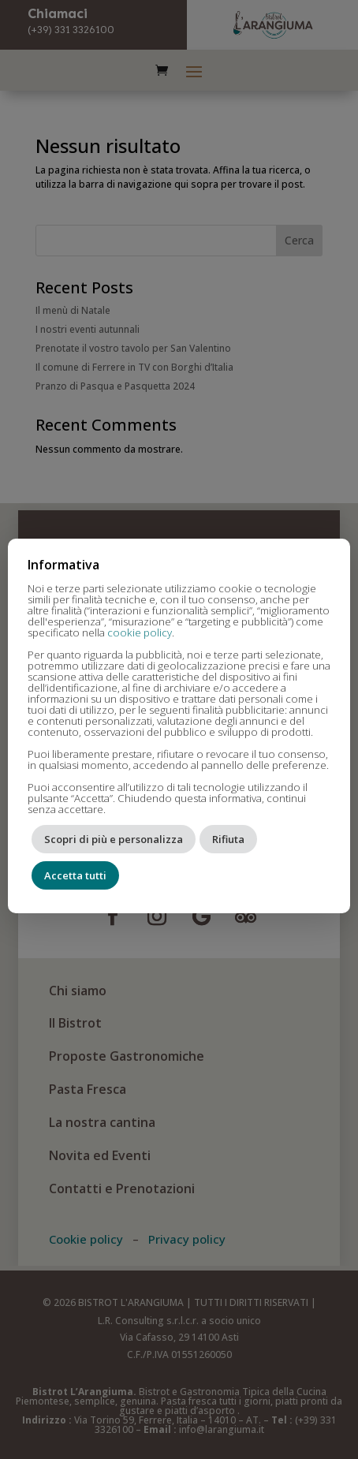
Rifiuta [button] (228, 839)
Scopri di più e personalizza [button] (113, 839)
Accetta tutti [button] (75, 875)
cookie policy (139, 632)
